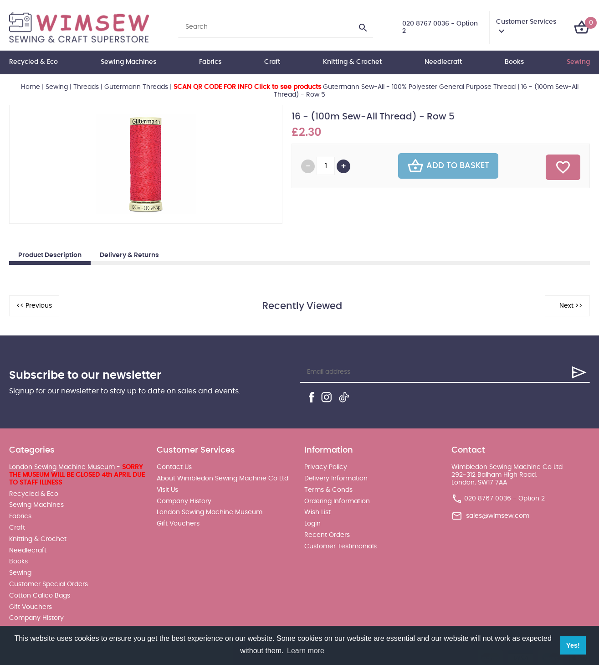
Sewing (578, 62)
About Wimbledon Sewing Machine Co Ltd (222, 478)
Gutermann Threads (136, 87)
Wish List (317, 512)
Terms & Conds (328, 490)
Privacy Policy (325, 467)
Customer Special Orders (48, 584)
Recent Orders (327, 535)
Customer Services (526, 22)
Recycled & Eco (33, 62)
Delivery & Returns (129, 255)
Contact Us (174, 467)
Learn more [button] (305, 651)
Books (514, 62)
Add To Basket (448, 166)
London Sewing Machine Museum (209, 512)
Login (312, 524)
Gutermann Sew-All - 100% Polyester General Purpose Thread (345, 87)
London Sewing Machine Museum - (77, 475)
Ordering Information (337, 501)
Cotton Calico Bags (39, 596)
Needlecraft (443, 62)
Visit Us (167, 490)
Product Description (50, 255)
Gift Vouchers (30, 607)
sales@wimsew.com (497, 515)
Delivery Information (336, 478)
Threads (86, 87)
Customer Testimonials (340, 546)
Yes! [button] (573, 645)
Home (30, 87)
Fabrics (210, 62)
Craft (272, 62)
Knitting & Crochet (352, 62)
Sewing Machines (128, 62)
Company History (36, 618)
